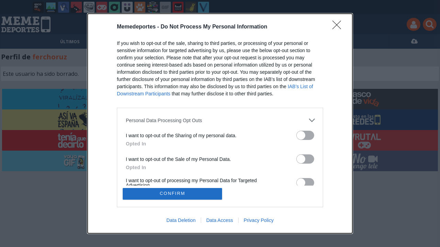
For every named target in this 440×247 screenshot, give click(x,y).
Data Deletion (181, 220)
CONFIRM (173, 193)
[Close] (338, 27)
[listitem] (220, 120)
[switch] (305, 135)
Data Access (219, 220)
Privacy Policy (259, 220)
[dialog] (220, 123)
